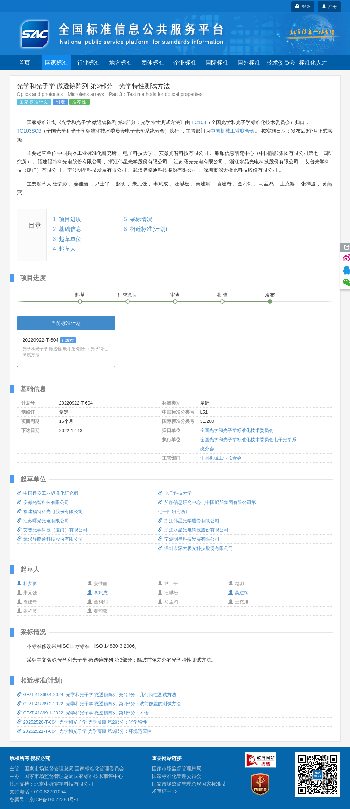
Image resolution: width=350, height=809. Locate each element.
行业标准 (88, 63)
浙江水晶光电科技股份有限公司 (193, 530)
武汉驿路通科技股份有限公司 (50, 539)
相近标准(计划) (148, 229)
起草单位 (70, 239)
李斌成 (97, 592)
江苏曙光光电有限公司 (43, 520)
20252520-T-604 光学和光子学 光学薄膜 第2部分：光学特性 (82, 722)
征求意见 (127, 295)
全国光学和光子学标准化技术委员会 (237, 430)
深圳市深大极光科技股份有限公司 (195, 548)
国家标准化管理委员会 (176, 776)
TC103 (198, 122)
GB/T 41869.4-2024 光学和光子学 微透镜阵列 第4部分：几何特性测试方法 (97, 694)
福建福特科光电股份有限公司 (50, 511)
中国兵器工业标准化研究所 (47, 493)
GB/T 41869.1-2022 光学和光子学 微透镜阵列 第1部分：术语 (83, 713)
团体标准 (152, 63)
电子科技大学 (175, 493)
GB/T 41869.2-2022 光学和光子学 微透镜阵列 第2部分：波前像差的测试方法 (99, 703)
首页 (24, 63)
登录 (303, 6)
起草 (80, 295)
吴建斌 (238, 592)
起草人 (67, 249)
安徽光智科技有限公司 (43, 502)
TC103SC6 (29, 131)
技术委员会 (281, 63)
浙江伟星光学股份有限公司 (188, 520)
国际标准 (216, 63)
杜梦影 (27, 583)
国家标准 (56, 63)
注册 (329, 6)
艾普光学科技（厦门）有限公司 (52, 530)
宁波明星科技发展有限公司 (188, 539)
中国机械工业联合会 (232, 131)
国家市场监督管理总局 (176, 768)
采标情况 (141, 219)
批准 (222, 295)
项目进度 (70, 219)
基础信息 (70, 229)
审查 (175, 295)
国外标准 (249, 63)
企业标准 (184, 63)
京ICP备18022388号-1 (54, 799)
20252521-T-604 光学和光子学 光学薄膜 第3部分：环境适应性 (84, 731)
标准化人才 (313, 63)
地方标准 (120, 63)
